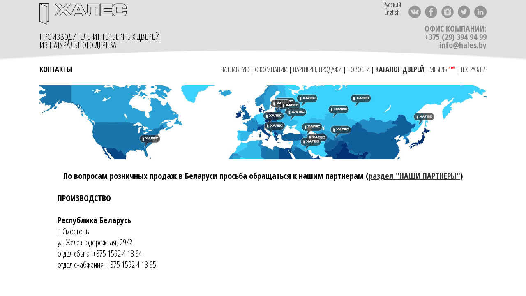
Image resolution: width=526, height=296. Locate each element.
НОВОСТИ (358, 69)
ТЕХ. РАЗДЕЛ (474, 69)
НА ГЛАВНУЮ (234, 69)
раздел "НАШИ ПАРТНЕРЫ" (414, 175)
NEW (451, 67)
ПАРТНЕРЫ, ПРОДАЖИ (317, 69)
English (392, 12)
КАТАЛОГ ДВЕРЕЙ (399, 69)
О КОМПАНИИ (271, 69)
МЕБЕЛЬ (438, 69)
